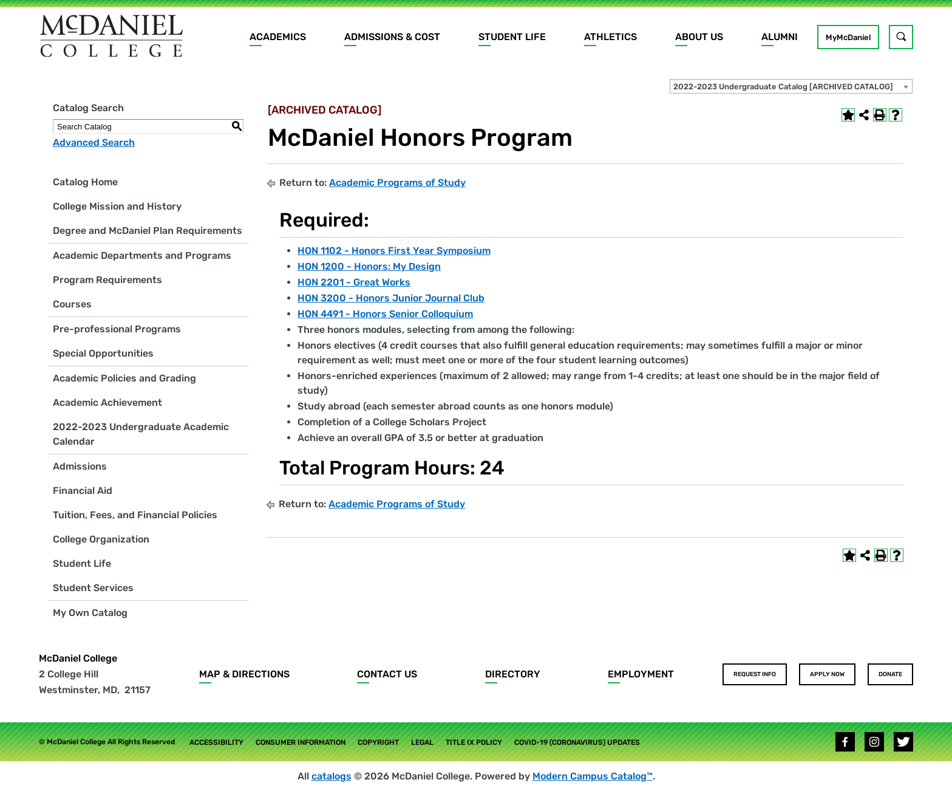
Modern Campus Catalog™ (592, 776)
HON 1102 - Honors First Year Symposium (394, 250)
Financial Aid (82, 490)
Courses (72, 304)
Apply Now (827, 674)
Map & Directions (244, 674)
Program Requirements (107, 280)
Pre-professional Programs (117, 329)
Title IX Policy (474, 742)
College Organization (101, 539)
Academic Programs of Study (397, 182)
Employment (641, 674)
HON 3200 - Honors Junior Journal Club (391, 298)
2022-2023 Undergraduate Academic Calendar (141, 434)
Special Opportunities (103, 353)
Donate (890, 674)
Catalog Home (85, 182)
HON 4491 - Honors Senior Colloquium (385, 314)
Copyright (378, 742)
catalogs (331, 776)
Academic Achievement (107, 402)
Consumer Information (300, 742)
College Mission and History (117, 206)
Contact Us (387, 674)
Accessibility (216, 742)
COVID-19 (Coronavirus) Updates (577, 742)
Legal (422, 742)
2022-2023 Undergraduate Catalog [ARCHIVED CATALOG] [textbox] (783, 86)
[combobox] (791, 86)
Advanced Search (94, 142)
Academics (278, 37)
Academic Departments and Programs (142, 255)
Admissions (80, 466)
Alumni (779, 37)
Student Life (512, 37)
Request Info (754, 674)
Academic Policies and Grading (124, 378)
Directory (512, 674)
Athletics (610, 37)
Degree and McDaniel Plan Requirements (147, 230)
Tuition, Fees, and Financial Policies (135, 515)
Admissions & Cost (392, 37)
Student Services (93, 588)
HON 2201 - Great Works (354, 282)
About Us (699, 37)
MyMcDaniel (848, 37)
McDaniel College (78, 658)
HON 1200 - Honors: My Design (369, 266)
